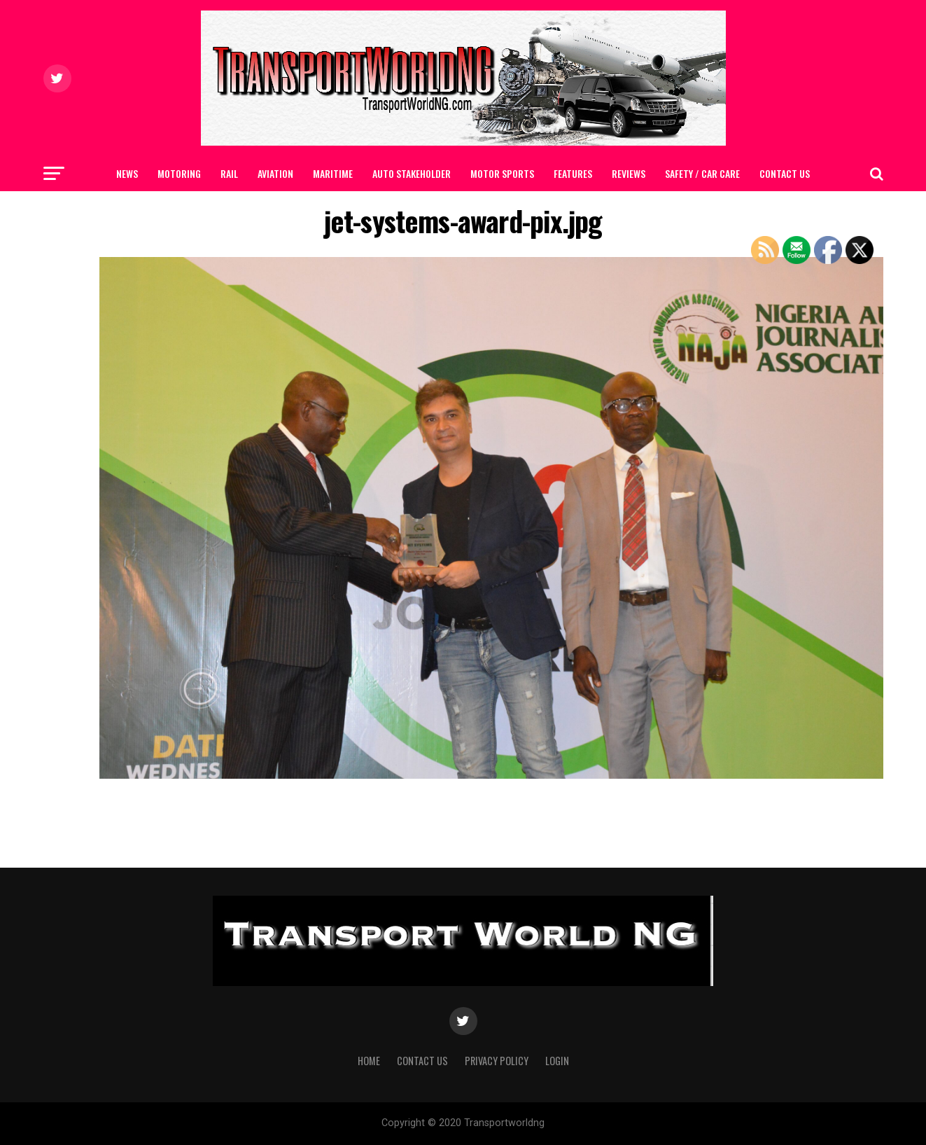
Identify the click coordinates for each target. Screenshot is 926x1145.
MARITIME (333, 173)
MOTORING (179, 173)
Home (369, 1060)
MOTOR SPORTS (502, 173)
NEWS (127, 173)
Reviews (628, 173)
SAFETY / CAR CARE (702, 173)
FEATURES (573, 173)
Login (557, 1060)
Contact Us (784, 173)
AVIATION (275, 173)
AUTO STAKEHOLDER (411, 173)
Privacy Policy (496, 1060)
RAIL (229, 173)
